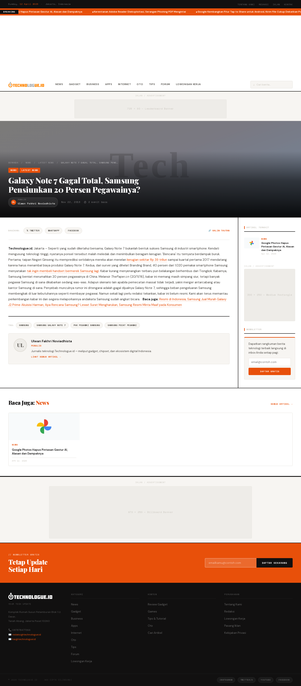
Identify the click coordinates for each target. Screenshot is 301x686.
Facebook (73, 230)
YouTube (266, 679)
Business (93, 84)
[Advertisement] (150, 47)
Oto (140, 84)
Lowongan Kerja (188, 84)
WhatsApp (53, 230)
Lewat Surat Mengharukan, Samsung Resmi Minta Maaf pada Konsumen (131, 305)
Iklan (276, 4)
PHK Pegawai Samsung (87, 325)
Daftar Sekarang (274, 563)
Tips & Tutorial (157, 618)
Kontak (288, 4)
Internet (124, 84)
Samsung (24, 325)
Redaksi (264, 4)
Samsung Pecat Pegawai (122, 325)
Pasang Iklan (232, 625)
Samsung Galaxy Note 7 (51, 325)
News (59, 84)
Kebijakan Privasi (235, 633)
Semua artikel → (282, 404)
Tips (152, 84)
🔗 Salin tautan (219, 230)
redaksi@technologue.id (26, 634)
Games (152, 611)
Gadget (75, 84)
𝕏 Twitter (33, 230)
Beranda (13, 162)
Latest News (46, 162)
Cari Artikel (155, 633)
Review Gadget (157, 604)
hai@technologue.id (24, 639)
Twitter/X (246, 679)
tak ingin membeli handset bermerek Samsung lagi (63, 271)
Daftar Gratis (269, 371)
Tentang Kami (246, 4)
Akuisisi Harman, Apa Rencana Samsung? (50, 305)
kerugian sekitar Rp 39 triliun (147, 260)
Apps (108, 84)
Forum (165, 84)
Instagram (226, 679)
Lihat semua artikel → (46, 356)
